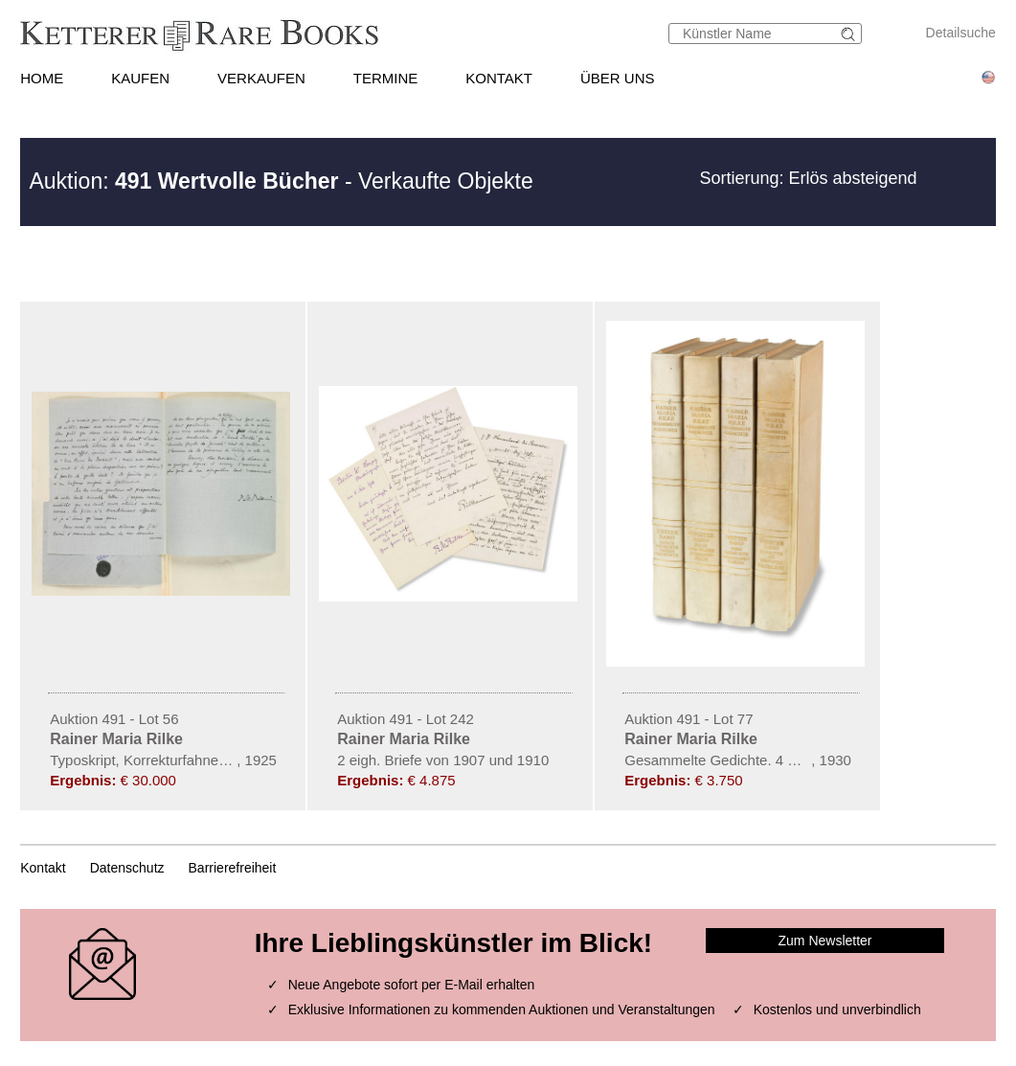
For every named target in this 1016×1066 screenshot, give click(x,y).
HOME (41, 78)
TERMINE (385, 78)
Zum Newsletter (825, 940)
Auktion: (183, 181)
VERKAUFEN (261, 78)
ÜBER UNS (617, 78)
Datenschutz (127, 867)
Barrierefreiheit (233, 867)
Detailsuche (961, 32)
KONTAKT (498, 78)
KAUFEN (140, 78)
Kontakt (42, 867)
